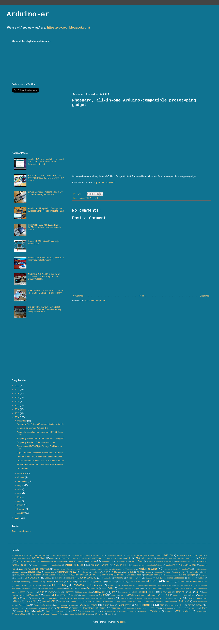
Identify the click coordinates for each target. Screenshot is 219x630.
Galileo (111, 588)
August (20, 485)
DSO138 (191, 578)
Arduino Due (74, 565)
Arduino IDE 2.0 (138, 565)
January (21, 513)
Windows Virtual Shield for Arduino (79, 614)
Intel (197, 592)
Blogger (121, 622)
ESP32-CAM (182, 582)
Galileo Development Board (129, 588)
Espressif (25, 588)
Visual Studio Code (108, 611)
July (19, 489)
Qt (113, 605)
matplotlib (35, 598)
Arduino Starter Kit (117, 569)
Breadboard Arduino (171, 575)
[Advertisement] (100, 63)
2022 (17, 385)
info (190, 592)
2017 (17, 405)
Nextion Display (194, 598)
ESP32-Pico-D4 (21, 585)
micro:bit (94, 598)
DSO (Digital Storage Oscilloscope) (170, 578)
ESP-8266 (111, 582)
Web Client (143, 611)
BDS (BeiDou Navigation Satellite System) (38, 575)
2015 (17, 413)
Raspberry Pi (125, 605)
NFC (205, 598)
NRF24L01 (63, 601)
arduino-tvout (49, 572)
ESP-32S (99, 581)
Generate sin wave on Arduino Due (32, 428)
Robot (182, 605)
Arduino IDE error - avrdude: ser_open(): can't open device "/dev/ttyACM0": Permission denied (46, 161)
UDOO (58, 611)
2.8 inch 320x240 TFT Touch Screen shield (142, 555)
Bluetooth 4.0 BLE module (111, 575)
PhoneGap (159, 601)
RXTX (190, 605)
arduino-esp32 (34, 572)
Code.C (48, 578)
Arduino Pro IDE (59, 569)
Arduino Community (183, 561)
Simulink (43, 608)
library (193, 595)
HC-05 (41, 592)
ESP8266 (59, 585)
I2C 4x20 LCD (125, 592)
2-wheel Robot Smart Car (94, 555)
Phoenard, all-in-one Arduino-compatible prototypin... (40, 457)
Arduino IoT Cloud (154, 565)
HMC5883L (69, 592)
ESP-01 (50, 581)
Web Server (155, 611)
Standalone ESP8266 (93, 608)
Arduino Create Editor (41, 565)
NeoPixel (158, 598)
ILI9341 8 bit (166, 592)
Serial (199, 605)
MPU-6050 (148, 598)
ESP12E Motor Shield (137, 582)
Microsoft (103, 598)
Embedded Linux (38, 582)
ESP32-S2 (44, 585)
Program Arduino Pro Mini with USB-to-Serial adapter (41, 460)
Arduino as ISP (107, 561)
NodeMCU (30, 601)
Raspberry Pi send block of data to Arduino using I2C (40, 438)
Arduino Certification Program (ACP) (160, 561)
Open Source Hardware (103, 601)
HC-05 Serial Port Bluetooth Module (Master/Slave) (40, 464)
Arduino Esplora (99, 565)
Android (203, 558)
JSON (123, 595)
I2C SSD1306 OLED (144, 592)
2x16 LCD (168, 555)
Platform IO (184, 601)
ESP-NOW (123, 582)
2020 (17, 393)
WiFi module (183, 611)
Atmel (82, 198)
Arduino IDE (120, 565)
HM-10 (58, 592)
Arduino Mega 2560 (188, 565)
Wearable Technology (127, 611)
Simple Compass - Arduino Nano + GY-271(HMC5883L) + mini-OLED (45, 193)
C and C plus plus (188, 575)
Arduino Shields (102, 569)
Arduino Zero (19, 572)
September (22, 481)
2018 (17, 401)
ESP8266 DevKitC (114, 585)
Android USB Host (76, 561)
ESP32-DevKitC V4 (198, 581)
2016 (17, 409)
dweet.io (201, 578)
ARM (106, 572)
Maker (25, 598)
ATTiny (204, 572)
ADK (127, 558)
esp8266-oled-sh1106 (185, 585)
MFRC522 (84, 598)
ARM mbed (116, 572)
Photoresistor (171, 601)
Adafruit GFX (64, 558)
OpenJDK (132, 601)
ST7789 (75, 608)
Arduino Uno (148, 568)
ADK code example (144, 558)
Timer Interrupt (193, 608)
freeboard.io (70, 588)
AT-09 (139, 572)
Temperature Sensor (134, 608)
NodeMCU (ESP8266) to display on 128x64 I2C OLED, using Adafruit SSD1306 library (44, 276)
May (19, 497)
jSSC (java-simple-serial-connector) (144, 595)
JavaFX (102, 595)
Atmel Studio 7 (194, 572)
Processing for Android (43, 605)
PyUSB (106, 605)
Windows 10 (200, 611)
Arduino (91, 561)
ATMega (148, 572)
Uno (66, 611)
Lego (185, 595)
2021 (17, 389)
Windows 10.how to (20, 614)
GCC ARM (152, 588)
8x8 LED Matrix (38, 558)
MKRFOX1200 (136, 598)
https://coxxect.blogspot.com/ (68, 27)
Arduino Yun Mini (201, 569)
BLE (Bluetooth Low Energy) (83, 575)
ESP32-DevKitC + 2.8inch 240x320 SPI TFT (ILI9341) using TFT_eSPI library (46, 291)
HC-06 (50, 592)
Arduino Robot (88, 569)
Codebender (106, 578)
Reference (144, 605)
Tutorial (28, 611)
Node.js (17, 601)
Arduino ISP (22, 468)
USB (73, 611)
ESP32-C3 (170, 582)
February (21, 509)
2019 (17, 397)
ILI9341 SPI (180, 592)
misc (112, 598)
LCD (167, 595)
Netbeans (169, 598)
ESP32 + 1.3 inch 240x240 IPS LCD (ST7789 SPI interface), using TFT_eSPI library (46, 178)
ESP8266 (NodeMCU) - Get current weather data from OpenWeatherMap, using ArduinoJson (45, 309)
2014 (17, 417)
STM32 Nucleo (117, 608)
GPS (161, 588)
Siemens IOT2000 (18, 608)
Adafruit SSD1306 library (93, 558)
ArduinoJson (84, 572)
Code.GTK (58, 578)
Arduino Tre (131, 569)
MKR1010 (124, 598)
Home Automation (84, 592)
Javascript (114, 595)
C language (203, 575)
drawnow (149, 578)
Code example (31, 577)
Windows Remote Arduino (53, 614)
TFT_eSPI (154, 608)
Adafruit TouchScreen (114, 558)
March (20, 505)
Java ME (74, 595)
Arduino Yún (187, 569)
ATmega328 (158, 572)
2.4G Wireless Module (114, 555)
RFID (162, 605)
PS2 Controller (60, 605)
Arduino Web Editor (171, 569)
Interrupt (47, 595)
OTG (140, 601)
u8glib (38, 611)
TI (175, 608)
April (19, 501)
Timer (181, 608)
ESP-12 (70, 581)
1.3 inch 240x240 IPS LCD (59, 555)
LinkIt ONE (203, 595)
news (179, 598)
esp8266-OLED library (166, 585)
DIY (138, 577)
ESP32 (153, 581)
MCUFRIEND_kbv (69, 598)
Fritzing (81, 588)
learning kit (177, 595)
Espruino (35, 588)
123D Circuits (77, 555)
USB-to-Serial (85, 611)
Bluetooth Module (152, 575)
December (22, 421)
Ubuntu (48, 611)
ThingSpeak (166, 608)
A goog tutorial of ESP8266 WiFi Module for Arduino (40, 453)
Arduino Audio (122, 561)
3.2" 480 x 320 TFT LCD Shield (189, 555)
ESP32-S (33, 585)
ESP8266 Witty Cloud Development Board (139, 585)
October (21, 477)
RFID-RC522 (172, 605)
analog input (191, 558)
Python (93, 605)
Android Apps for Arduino (27, 561)
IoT (54, 595)
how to (100, 592)
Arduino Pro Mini (74, 569)
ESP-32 (89, 582)
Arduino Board (136, 561)
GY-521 (32, 592)
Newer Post (78, 296)
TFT (145, 608)
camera (17, 578)
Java (62, 595)
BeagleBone (63, 575)
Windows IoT (35, 614)
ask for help (129, 572)
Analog (180, 558)
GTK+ (168, 588)
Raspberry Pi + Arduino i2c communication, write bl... (40, 424)
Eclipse (15, 582)
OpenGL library (120, 601)
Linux (16, 598)
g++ (103, 588)
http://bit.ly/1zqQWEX (104, 182)
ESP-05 (60, 582)
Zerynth (110, 614)
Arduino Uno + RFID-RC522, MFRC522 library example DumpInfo (46, 258)
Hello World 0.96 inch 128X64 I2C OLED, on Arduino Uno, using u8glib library (44, 227)
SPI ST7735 (62, 608)
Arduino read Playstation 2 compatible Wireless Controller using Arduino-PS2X (46, 209)
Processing (24, 605)
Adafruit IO (76, 558)
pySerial (82, 605)
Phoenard (94, 198)
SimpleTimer (32, 608)
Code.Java (70, 578)
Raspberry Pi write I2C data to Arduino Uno (36, 442)
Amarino (172, 558)
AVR (87, 198)
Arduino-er (28, 14)
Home (141, 296)
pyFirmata (72, 605)
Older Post (204, 296)
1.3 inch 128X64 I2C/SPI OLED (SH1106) (29, 555)
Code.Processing (87, 577)
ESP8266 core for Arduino (87, 585)
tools (204, 608)
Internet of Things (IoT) (30, 595)
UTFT (95, 611)
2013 (17, 518)
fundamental (92, 588)
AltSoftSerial (161, 558)
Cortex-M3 (118, 578)
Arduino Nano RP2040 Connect (34, 569)
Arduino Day (57, 565)
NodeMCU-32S (48, 601)
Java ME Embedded (88, 595)
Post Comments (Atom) (94, 301)
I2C (113, 592)
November (22, 473)
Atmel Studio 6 (179, 572)
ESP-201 (80, 582)
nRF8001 (73, 601)
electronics (25, 582)
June (19, 493)
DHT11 (129, 578)
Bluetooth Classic (134, 575)
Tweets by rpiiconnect (21, 531)
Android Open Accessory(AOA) (53, 561)
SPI (52, 608)
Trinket (19, 611)
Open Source (86, 601)
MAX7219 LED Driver (50, 598)
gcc (144, 588)
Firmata (60, 588)
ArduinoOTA (96, 572)
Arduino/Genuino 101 (66, 572)
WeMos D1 (169, 611)
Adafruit (53, 558)
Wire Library (100, 614)
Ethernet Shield (47, 588)
